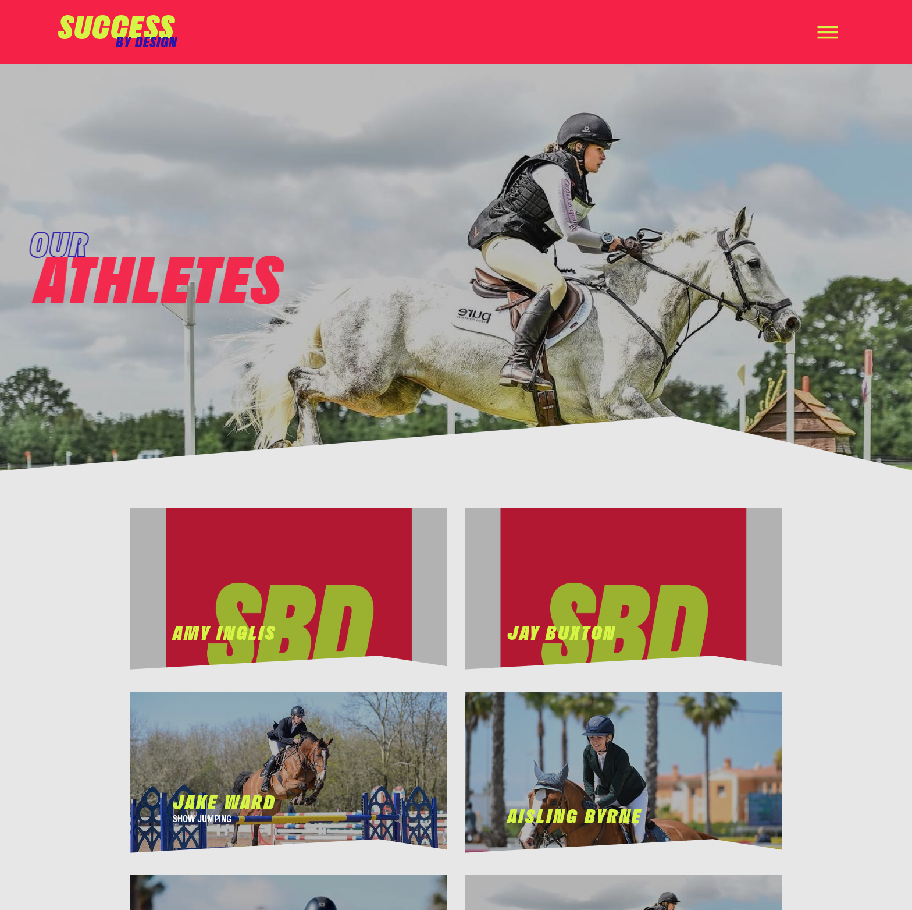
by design (146, 41)
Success (116, 26)
